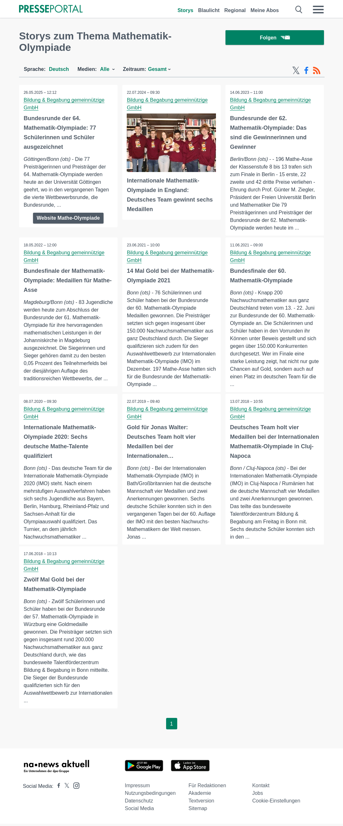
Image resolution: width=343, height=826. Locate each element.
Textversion (201, 803)
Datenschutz (139, 803)
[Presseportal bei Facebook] (56, 788)
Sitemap (198, 810)
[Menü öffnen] (318, 9)
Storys (185, 10)
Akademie (200, 795)
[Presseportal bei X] (65, 788)
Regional (235, 10)
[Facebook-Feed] (306, 70)
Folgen (274, 38)
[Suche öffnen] (299, 9)
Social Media (139, 810)
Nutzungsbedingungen (150, 795)
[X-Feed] (296, 70)
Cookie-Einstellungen (276, 803)
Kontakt (260, 787)
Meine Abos (265, 10)
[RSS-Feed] (317, 70)
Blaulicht (209, 10)
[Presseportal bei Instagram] (74, 787)
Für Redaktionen (207, 787)
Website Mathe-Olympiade (68, 218)
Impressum (137, 787)
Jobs (257, 795)
